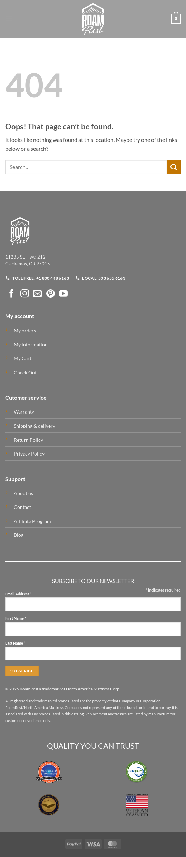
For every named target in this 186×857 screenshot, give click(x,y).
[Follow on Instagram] (24, 294)
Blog (18, 535)
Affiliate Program (32, 521)
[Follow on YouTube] (63, 294)
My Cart (22, 358)
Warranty (24, 412)
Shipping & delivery (34, 426)
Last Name (15, 643)
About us (23, 493)
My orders (25, 330)
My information (31, 344)
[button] (9, 18)
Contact (22, 507)
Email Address (18, 594)
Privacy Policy (29, 454)
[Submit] (174, 167)
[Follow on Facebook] (11, 294)
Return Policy (28, 440)
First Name (15, 618)
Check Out (25, 372)
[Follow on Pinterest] (50, 294)
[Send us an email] (37, 294)
